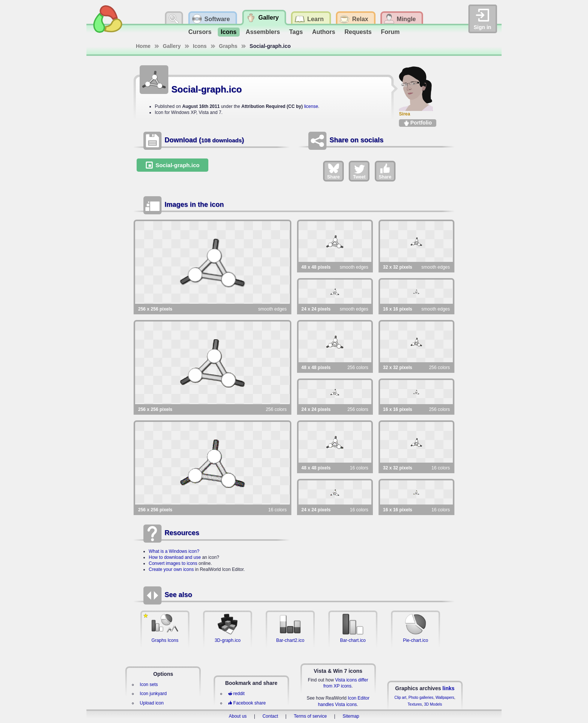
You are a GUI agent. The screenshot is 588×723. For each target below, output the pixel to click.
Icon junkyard (153, 693)
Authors (323, 32)
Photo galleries (420, 697)
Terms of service (310, 716)
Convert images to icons (173, 563)
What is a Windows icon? (174, 551)
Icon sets (149, 684)
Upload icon (151, 703)
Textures (415, 704)
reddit (236, 693)
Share (333, 171)
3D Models (433, 704)
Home (143, 46)
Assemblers (263, 32)
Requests (358, 32)
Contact (270, 716)
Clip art (400, 697)
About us (237, 716)
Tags (296, 32)
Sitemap (351, 716)
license (311, 106)
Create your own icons (171, 569)
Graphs (228, 46)
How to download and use (175, 557)
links (448, 688)
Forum (390, 32)
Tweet (359, 171)
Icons (229, 32)
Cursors (199, 32)
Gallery (171, 46)
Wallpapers (445, 697)
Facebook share (247, 703)
